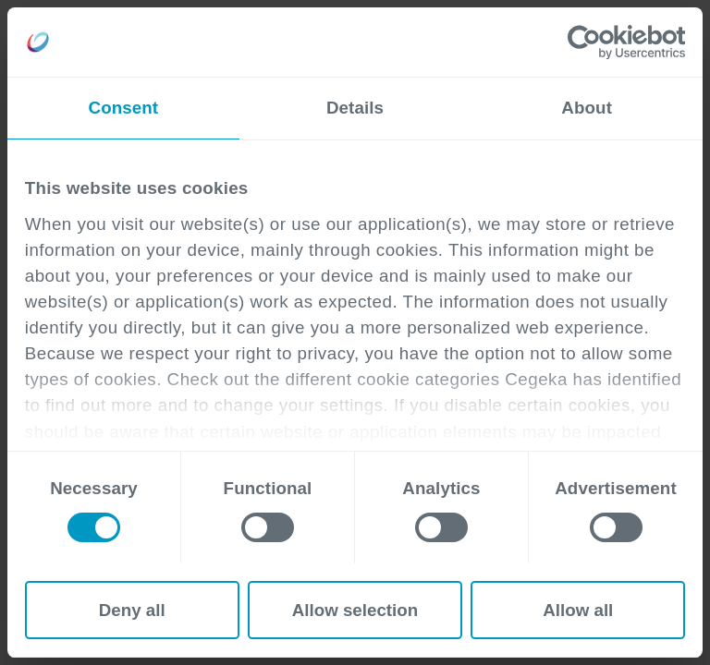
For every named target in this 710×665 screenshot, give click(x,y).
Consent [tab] (123, 107)
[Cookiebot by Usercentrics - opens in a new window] (604, 42)
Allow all (578, 610)
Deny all (132, 610)
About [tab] (586, 107)
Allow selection (355, 610)
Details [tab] (355, 107)
